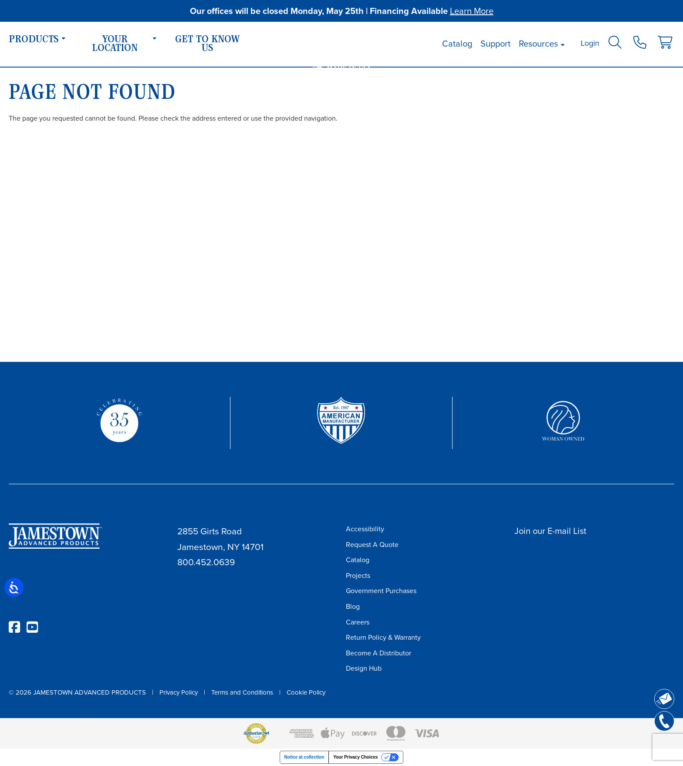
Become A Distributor (378, 653)
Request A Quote (372, 545)
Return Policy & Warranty (383, 637)
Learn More (472, 10)
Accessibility (365, 529)
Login (590, 43)
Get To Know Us (207, 44)
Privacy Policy (178, 692)
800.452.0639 (206, 562)
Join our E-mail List (550, 530)
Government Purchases (381, 591)
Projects (358, 575)
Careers (357, 622)
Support (495, 43)
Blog (353, 606)
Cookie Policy (306, 692)
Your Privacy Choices (355, 757)
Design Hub (364, 668)
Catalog (457, 43)
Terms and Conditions (242, 692)
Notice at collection (304, 757)
